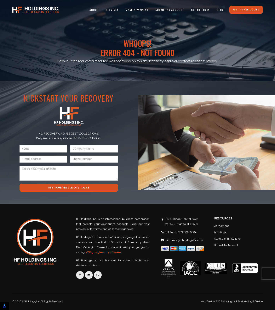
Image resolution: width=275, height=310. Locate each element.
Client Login (200, 10)
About (94, 10)
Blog (220, 10)
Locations (220, 232)
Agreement (221, 226)
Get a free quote (246, 9)
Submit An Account (169, 10)
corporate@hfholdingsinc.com (182, 240)
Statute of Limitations (227, 239)
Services (112, 10)
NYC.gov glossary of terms (103, 252)
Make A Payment (137, 10)
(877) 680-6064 (186, 232)
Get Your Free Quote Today (68, 187)
